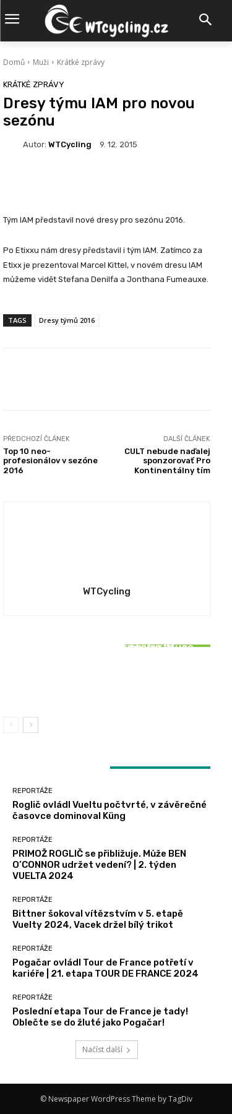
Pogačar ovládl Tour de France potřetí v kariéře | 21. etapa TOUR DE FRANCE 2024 (105, 968)
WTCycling (70, 144)
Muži (41, 62)
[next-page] (30, 725)
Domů (14, 62)
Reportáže (105, 631)
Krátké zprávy (81, 62)
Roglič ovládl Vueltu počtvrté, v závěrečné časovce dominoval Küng (109, 810)
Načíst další (106, 1049)
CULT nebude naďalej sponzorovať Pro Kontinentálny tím (167, 461)
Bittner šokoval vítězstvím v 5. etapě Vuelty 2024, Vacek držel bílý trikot (107, 679)
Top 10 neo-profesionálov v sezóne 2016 (50, 461)
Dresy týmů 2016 (67, 320)
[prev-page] (11, 725)
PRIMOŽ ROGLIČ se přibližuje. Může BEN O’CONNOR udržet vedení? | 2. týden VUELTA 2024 (99, 864)
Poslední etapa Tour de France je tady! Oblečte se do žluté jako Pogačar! (100, 1017)
